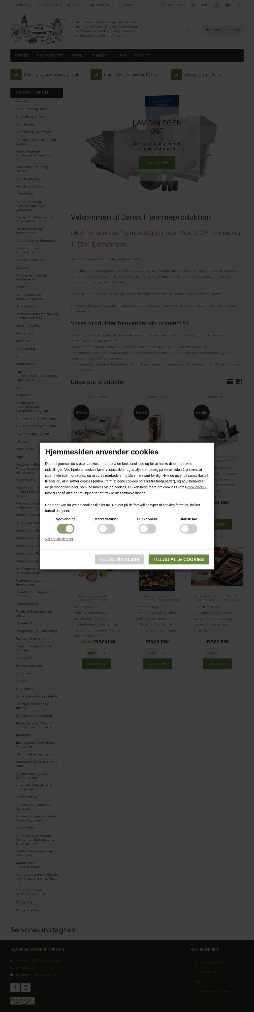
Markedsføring (106, 519)
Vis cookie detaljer (59, 539)
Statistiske (188, 519)
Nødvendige (65, 519)
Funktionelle (147, 519)
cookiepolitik (196, 487)
